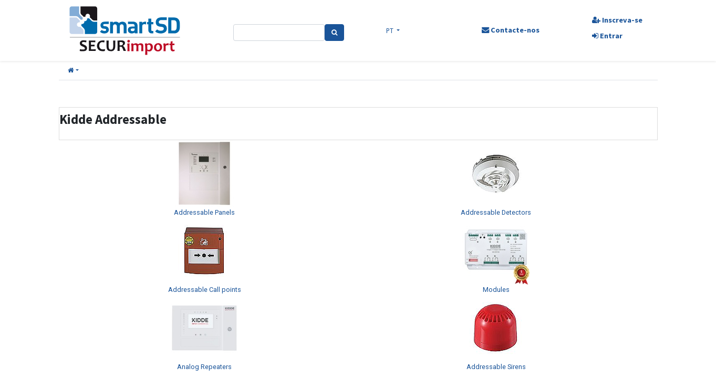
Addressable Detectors (496, 212)
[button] (73, 70)
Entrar (605, 35)
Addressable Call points (204, 289)
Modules (496, 289)
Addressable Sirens (496, 367)
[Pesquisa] (335, 32)
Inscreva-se (615, 20)
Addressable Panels (204, 212)
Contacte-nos (510, 30)
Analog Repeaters (204, 367)
